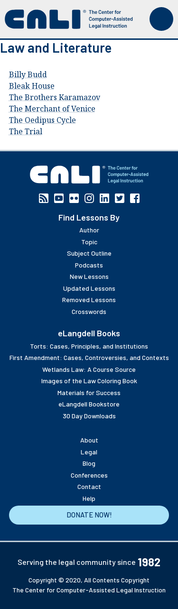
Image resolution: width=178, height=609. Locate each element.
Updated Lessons (89, 288)
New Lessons (89, 276)
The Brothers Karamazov (54, 97)
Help (89, 498)
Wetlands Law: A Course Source (89, 369)
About (89, 440)
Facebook (135, 198)
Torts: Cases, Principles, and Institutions (89, 346)
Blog (89, 463)
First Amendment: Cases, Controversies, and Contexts (89, 357)
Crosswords (89, 311)
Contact (89, 486)
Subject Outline (89, 253)
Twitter (119, 198)
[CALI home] (69, 19)
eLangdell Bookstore (89, 404)
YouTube (59, 198)
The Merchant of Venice (52, 108)
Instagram (89, 198)
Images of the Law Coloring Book (89, 381)
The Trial (25, 131)
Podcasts (89, 265)
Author (89, 230)
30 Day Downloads (89, 416)
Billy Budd (28, 74)
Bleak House (32, 86)
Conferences (89, 475)
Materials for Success (89, 392)
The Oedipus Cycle (42, 120)
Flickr (74, 198)
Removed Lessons (89, 299)
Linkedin (104, 198)
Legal (89, 452)
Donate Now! (89, 514)
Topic (89, 242)
